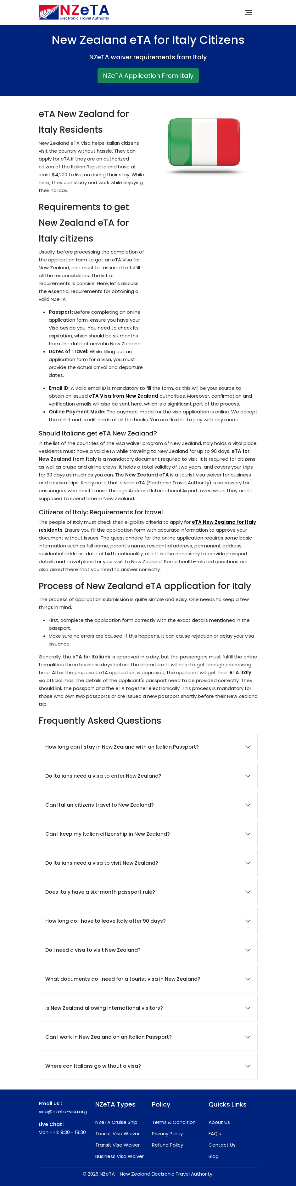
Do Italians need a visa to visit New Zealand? (101, 863)
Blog (214, 1156)
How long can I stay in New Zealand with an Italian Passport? (122, 747)
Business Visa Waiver (119, 1156)
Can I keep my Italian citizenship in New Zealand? (107, 834)
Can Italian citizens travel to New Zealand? (99, 805)
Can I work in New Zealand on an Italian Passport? (108, 1037)
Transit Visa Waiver (117, 1145)
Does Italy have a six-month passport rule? (100, 892)
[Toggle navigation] (248, 12)
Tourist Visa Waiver (117, 1133)
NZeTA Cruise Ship (116, 1122)
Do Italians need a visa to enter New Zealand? (103, 776)
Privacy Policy (167, 1133)
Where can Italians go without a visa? (93, 1066)
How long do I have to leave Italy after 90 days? (105, 921)
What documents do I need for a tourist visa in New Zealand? (122, 979)
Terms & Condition (174, 1122)
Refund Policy (167, 1145)
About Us (219, 1122)
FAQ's (215, 1133)
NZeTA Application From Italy (148, 75)
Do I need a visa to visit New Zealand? (93, 950)
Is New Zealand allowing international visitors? (104, 1008)
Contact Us (222, 1145)
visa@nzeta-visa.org (63, 1111)
